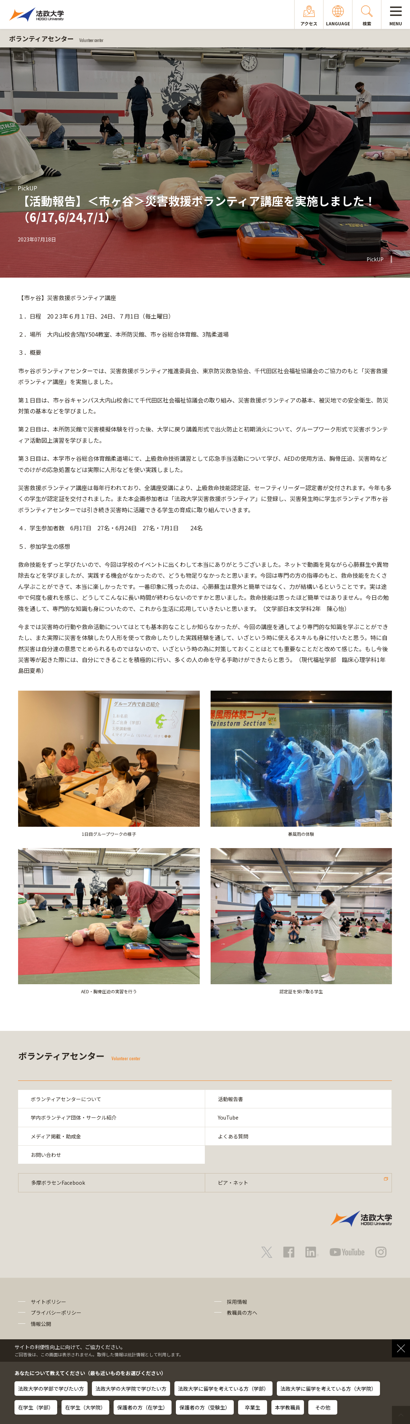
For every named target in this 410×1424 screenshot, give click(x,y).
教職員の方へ (242, 1312)
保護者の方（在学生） (142, 1407)
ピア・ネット (233, 1182)
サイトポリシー (48, 1301)
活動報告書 (230, 1099)
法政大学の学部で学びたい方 (51, 1388)
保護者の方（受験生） (204, 1407)
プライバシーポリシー (56, 1312)
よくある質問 (233, 1136)
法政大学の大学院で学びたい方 (131, 1388)
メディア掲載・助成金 (56, 1136)
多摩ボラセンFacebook (58, 1182)
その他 (322, 1407)
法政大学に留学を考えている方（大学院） (328, 1388)
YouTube (228, 1117)
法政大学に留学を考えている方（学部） (223, 1388)
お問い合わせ (46, 1154)
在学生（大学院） (85, 1407)
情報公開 (41, 1323)
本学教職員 (287, 1407)
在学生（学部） (36, 1407)
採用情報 (237, 1301)
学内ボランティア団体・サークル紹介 (74, 1117)
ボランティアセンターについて (66, 1099)
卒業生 (252, 1407)
